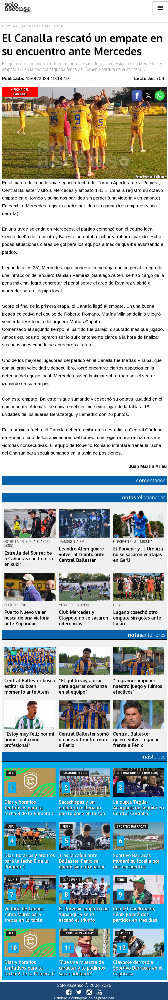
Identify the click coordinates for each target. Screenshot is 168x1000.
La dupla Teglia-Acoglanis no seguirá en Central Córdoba (138, 807)
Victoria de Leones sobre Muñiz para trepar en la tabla (24, 914)
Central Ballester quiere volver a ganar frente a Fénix (136, 739)
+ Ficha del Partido (20, 92)
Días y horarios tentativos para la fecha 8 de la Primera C (29, 807)
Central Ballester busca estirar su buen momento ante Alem (29, 686)
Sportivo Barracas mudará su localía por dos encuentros (136, 861)
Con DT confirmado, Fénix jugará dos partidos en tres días (135, 914)
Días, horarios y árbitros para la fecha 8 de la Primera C (29, 861)
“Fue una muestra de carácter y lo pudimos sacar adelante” (82, 967)
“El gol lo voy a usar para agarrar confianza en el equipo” (83, 686)
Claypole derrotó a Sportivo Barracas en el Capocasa (138, 967)
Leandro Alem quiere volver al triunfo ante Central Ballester (81, 554)
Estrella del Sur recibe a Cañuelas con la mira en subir (28, 558)
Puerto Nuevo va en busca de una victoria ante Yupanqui (26, 617)
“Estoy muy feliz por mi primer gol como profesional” (29, 739)
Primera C (11, 26)
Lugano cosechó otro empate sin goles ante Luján (137, 617)
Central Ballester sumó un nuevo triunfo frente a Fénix (84, 739)
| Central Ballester (42, 26)
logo (17, 7)
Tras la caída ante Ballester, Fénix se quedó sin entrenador (82, 861)
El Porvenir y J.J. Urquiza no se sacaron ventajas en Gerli (138, 554)
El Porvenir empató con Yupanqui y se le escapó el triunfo (84, 914)
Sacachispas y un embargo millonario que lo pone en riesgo (82, 807)
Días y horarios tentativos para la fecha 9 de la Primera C (29, 967)
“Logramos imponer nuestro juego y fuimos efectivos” (137, 686)
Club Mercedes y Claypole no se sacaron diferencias (83, 617)
